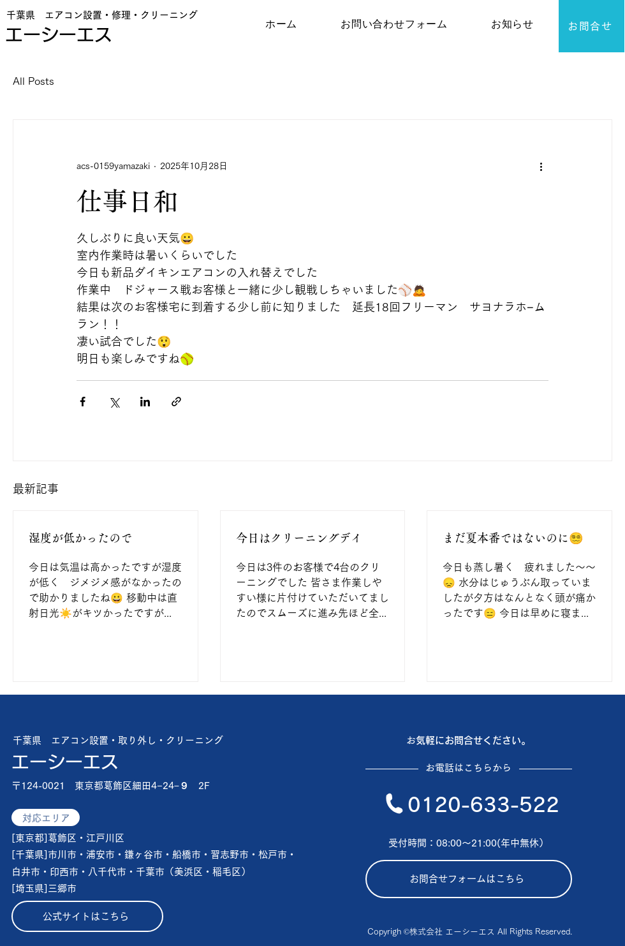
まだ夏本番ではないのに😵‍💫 (513, 537)
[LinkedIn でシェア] (145, 401)
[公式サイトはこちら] (87, 916)
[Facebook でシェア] (83, 401)
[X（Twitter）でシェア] (114, 401)
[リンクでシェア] (176, 401)
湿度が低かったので (80, 537)
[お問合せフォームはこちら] (468, 879)
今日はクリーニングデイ (299, 537)
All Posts (33, 81)
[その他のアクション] (540, 166)
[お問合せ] (591, 26)
